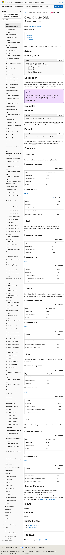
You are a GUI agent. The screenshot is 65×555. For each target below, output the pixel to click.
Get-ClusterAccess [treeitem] (11, 75)
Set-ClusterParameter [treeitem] (11, 364)
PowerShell (32, 12)
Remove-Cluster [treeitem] (10, 222)
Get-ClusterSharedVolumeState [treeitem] (13, 165)
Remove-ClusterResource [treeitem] (13, 273)
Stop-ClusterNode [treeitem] (10, 415)
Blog (23, 551)
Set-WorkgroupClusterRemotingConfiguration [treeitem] (13, 392)
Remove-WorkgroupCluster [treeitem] (13, 305)
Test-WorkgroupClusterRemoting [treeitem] (13, 437)
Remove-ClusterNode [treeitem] (11, 270)
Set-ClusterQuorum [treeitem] (11, 367)
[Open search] (57, 2)
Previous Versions (15, 551)
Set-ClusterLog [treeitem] (10, 358)
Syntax (28, 33)
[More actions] (62, 12)
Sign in (61, 2)
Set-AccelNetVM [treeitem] (10, 338)
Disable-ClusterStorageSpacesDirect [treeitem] (13, 41)
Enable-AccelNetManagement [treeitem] (12, 46)
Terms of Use (4, 554)
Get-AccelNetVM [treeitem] (10, 69)
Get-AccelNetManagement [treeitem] (13, 58)
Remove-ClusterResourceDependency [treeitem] (13, 278)
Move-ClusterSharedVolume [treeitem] (13, 195)
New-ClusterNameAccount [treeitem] (13, 216)
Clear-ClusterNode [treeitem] (11, 29)
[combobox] (11, 15)
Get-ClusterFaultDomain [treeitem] (12, 98)
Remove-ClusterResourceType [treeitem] (11, 284)
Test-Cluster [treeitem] (9, 427)
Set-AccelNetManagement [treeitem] (13, 335)
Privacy (37, 551)
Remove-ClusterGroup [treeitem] (12, 244)
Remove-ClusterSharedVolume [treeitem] (11, 289)
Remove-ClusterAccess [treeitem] (12, 225)
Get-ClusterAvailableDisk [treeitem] (12, 81)
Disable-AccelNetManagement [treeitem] (12, 33)
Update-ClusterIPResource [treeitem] (13, 446)
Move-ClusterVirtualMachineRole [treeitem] (13, 200)
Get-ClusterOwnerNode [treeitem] (12, 131)
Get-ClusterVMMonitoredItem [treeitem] (12, 175)
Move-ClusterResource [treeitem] (12, 192)
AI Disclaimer (4, 551)
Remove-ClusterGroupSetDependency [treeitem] (13, 265)
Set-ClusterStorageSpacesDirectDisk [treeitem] (13, 385)
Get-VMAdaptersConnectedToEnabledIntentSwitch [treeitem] (13, 181)
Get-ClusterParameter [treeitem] (12, 135)
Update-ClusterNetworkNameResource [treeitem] (13, 452)
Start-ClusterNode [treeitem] (10, 403)
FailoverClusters (41, 12)
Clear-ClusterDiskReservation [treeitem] (12, 25)
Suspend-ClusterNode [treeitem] (12, 421)
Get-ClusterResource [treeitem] (11, 141)
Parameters (29, 39)
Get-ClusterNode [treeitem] (10, 128)
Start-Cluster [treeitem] (9, 397)
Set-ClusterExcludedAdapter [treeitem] (13, 344)
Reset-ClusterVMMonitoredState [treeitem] (12, 325)
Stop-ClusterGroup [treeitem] (11, 412)
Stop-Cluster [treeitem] (9, 409)
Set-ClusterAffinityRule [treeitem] (12, 341)
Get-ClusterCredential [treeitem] (11, 87)
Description (29, 35)
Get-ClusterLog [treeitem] (10, 119)
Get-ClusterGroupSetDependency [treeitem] (13, 114)
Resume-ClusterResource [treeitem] (13, 332)
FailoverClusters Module (35, 26)
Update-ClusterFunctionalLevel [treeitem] (12, 442)
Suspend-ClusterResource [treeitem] (13, 424)
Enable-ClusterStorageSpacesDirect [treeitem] (13, 54)
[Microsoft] (3, 2)
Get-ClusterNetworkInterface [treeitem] (13, 125)
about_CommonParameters (48, 499)
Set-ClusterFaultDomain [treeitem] (12, 347)
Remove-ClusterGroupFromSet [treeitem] (12, 255)
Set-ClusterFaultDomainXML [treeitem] (12, 351)
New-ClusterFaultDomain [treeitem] (12, 210)
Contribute (30, 551)
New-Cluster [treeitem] (9, 204)
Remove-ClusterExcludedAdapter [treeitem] (12, 235)
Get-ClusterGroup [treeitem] (10, 106)
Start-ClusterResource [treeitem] (12, 406)
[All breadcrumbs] (25, 12)
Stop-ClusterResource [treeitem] (12, 418)
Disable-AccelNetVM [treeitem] (11, 37)
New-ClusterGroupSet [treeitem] (12, 213)
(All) (26, 193)
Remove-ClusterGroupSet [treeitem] (13, 259)
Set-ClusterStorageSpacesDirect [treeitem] (13, 378)
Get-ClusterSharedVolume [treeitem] (13, 161)
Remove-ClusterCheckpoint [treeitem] (13, 231)
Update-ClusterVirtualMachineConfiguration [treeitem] (13, 459)
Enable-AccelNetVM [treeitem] (11, 50)
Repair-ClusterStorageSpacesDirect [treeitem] (13, 320)
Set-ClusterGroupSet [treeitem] (11, 355)
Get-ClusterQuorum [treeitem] (11, 138)
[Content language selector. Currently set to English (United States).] (9, 547)
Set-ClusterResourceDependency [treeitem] (13, 372)
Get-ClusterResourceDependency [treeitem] (13, 146)
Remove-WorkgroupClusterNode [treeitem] (12, 309)
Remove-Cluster (32, 527)
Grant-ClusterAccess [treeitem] (11, 186)
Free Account (58, 6)
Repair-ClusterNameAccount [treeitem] (11, 314)
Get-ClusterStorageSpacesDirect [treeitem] (13, 170)
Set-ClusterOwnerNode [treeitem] (12, 361)
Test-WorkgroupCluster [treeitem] (12, 433)
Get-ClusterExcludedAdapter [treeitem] (12, 94)
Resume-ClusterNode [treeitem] (11, 329)
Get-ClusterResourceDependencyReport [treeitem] (13, 153)
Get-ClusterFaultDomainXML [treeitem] (12, 102)
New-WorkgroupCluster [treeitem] (12, 219)
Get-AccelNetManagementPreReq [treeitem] (13, 64)
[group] (44, 137)
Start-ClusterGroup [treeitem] (11, 400)
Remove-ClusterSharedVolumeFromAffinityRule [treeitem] (13, 295)
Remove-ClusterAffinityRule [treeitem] (13, 228)
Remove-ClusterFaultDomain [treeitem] (11, 240)
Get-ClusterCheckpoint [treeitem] (12, 84)
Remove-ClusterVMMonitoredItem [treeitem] (12, 301)
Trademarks (13, 554)
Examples (29, 37)
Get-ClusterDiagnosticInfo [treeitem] (12, 90)
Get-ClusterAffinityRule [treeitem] (12, 78)
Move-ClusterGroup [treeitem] (11, 189)
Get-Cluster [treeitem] (9, 72)
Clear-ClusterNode (33, 525)
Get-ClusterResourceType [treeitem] (13, 158)
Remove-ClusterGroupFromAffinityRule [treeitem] (13, 249)
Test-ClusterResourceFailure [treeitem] (13, 430)
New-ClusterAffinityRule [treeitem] (12, 207)
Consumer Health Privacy (48, 551)
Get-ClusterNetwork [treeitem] (11, 122)
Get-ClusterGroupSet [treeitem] (11, 109)
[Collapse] (20, 11)
